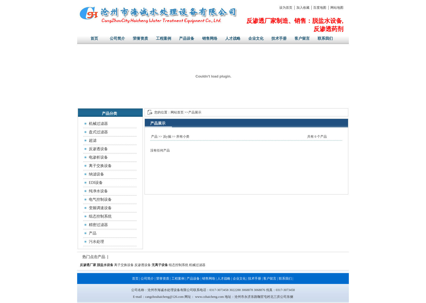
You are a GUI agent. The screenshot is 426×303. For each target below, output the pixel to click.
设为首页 (285, 8)
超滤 (92, 140)
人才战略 (232, 38)
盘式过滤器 (98, 132)
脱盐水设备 (105, 265)
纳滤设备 (96, 174)
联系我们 (325, 38)
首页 (94, 38)
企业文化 (256, 38)
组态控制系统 (100, 216)
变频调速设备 (100, 208)
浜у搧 (167, 136)
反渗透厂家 (88, 265)
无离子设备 (160, 265)
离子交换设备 (100, 166)
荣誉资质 (140, 38)
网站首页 (177, 112)
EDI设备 (96, 183)
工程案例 (163, 38)
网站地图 (336, 8)
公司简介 (117, 38)
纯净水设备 (98, 191)
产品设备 (186, 38)
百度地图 (319, 8)
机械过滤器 (98, 124)
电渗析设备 (98, 157)
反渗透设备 (98, 149)
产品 (92, 233)
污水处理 (96, 242)
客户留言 (302, 38)
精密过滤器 (98, 225)
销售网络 (209, 38)
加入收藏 (302, 8)
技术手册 (279, 38)
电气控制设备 (100, 199)
